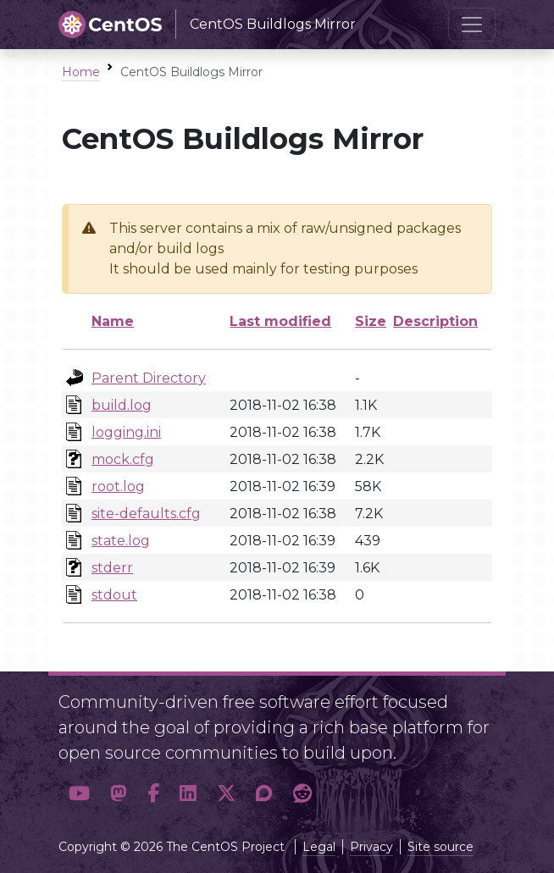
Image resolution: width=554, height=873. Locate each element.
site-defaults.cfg (146, 514)
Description (435, 321)
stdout (114, 595)
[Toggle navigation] (472, 24)
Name (112, 321)
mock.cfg (122, 459)
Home (81, 72)
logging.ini (126, 432)
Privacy (371, 846)
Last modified (280, 321)
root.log (118, 486)
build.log (121, 405)
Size (370, 321)
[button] (79, 793)
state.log (120, 541)
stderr (112, 568)
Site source (440, 846)
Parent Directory (148, 378)
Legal (318, 846)
